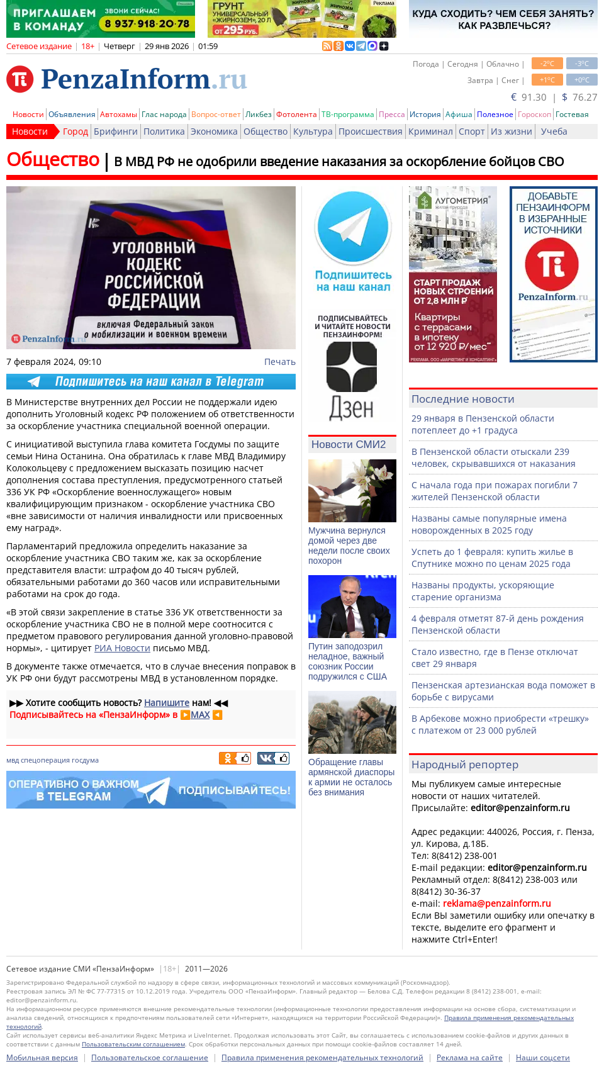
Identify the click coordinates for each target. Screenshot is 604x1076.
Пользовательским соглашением (133, 1044)
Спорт (472, 131)
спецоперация (45, 760)
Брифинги (116, 131)
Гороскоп (534, 114)
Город (75, 131)
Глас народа (164, 114)
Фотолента (296, 114)
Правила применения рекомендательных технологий (322, 1057)
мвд (12, 760)
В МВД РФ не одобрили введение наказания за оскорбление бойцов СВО (339, 161)
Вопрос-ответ (216, 114)
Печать (280, 361)
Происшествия (370, 131)
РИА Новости (122, 648)
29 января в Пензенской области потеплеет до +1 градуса (482, 424)
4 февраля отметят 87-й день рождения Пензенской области (497, 624)
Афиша (459, 114)
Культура (313, 131)
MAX (200, 714)
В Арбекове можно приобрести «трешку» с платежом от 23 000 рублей (500, 724)
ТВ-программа (348, 114)
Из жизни (511, 131)
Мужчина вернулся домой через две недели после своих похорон (349, 545)
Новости (28, 114)
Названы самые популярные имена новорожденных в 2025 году (489, 524)
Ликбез (258, 114)
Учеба (554, 131)
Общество (265, 131)
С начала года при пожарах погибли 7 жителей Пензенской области (494, 491)
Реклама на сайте (470, 1057)
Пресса (392, 114)
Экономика (214, 131)
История (425, 114)
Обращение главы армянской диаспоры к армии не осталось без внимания (351, 777)
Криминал (430, 131)
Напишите (166, 703)
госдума (85, 760)
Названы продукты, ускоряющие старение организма (482, 591)
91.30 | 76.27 (554, 97)
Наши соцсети (543, 1057)
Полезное (495, 114)
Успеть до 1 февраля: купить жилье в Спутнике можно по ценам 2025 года (492, 557)
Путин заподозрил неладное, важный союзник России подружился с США (347, 661)
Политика (164, 131)
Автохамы (118, 114)
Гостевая (572, 114)
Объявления (72, 114)
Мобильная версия (42, 1057)
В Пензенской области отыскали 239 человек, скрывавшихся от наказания (493, 457)
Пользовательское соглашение (149, 1057)
